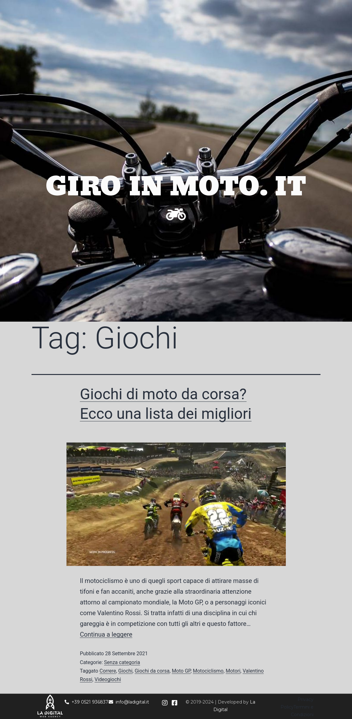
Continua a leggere (106, 634)
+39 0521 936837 (86, 702)
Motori (233, 671)
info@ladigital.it (129, 702)
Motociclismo (208, 671)
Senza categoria (122, 662)
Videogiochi (108, 679)
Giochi (125, 671)
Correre (108, 671)
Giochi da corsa (152, 671)
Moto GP (181, 671)
